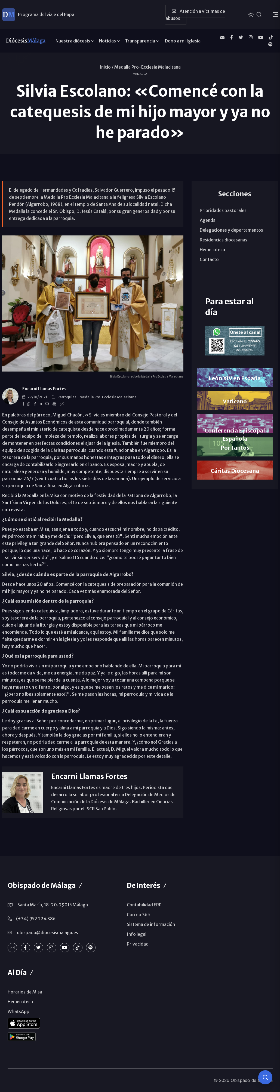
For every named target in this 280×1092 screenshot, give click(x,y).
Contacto (209, 259)
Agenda (208, 220)
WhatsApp (18, 1011)
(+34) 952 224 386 (36, 918)
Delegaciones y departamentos (231, 230)
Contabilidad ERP (144, 904)
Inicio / (106, 67)
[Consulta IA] (265, 1077)
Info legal (136, 934)
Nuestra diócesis (73, 41)
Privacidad (138, 944)
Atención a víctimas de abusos (195, 14)
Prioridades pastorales (223, 210)
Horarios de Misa (25, 992)
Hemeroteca (212, 249)
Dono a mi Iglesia (183, 41)
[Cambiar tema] (251, 14)
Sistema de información (151, 924)
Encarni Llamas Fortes (44, 388)
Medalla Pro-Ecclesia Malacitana (147, 67)
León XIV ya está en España (45, 14)
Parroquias (67, 397)
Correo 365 (138, 914)
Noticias (107, 41)
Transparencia (140, 41)
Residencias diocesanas (223, 240)
